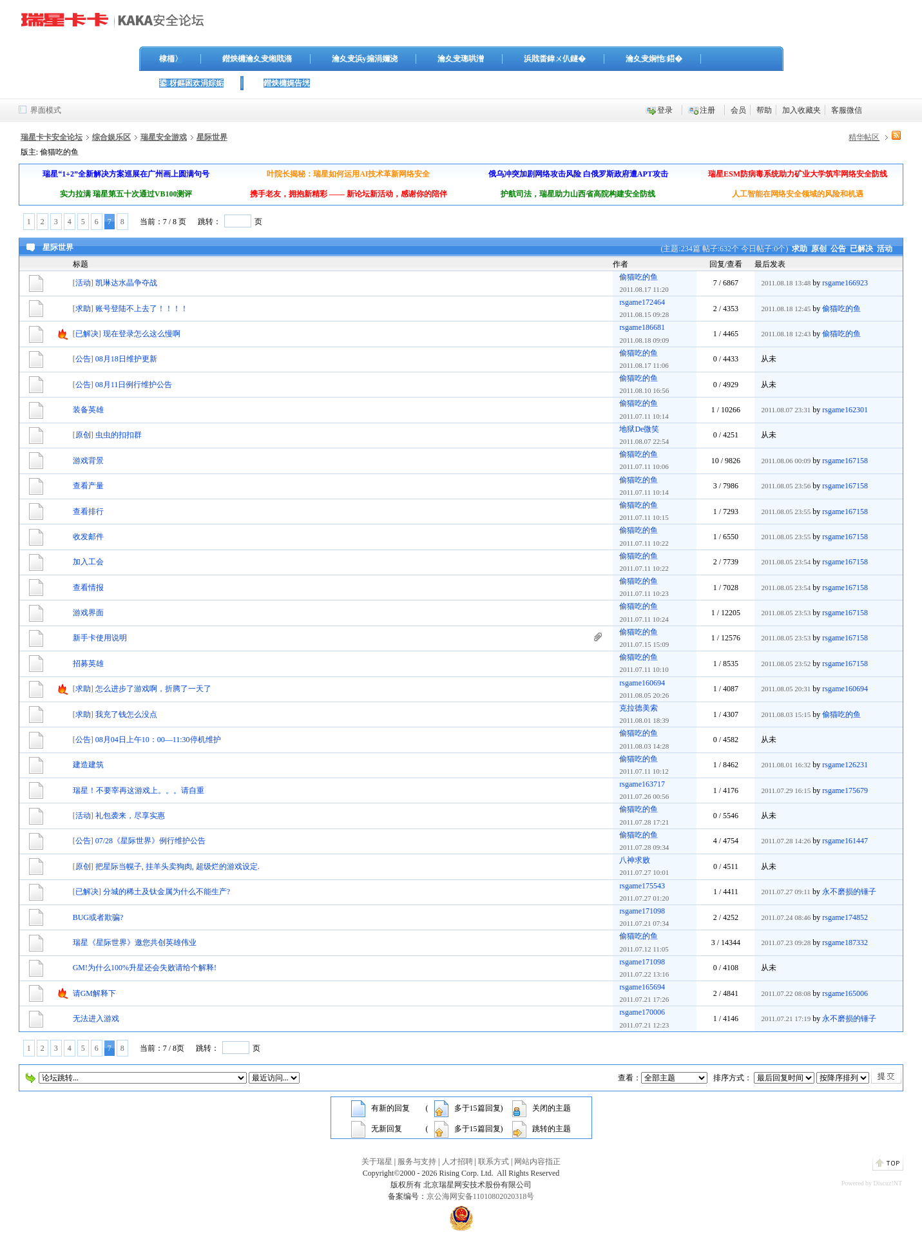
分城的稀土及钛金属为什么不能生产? (166, 891)
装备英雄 (88, 409)
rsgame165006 (845, 993)
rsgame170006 (642, 1012)
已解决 (861, 248)
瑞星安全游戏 (163, 137)
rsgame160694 (642, 682)
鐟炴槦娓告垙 (287, 83)
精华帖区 (864, 137)
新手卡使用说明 (100, 637)
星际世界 (212, 137)
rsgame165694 (642, 986)
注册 (707, 110)
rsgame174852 (845, 917)
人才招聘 (457, 1161)
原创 (819, 248)
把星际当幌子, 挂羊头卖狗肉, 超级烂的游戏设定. (177, 866)
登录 (665, 110)
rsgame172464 (642, 302)
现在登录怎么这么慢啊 (141, 333)
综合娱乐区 (111, 137)
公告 (838, 248)
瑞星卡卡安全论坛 (51, 137)
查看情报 (88, 587)
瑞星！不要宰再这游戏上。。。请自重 (138, 790)
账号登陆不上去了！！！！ (141, 308)
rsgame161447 (845, 840)
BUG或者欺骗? (98, 917)
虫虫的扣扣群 (118, 434)
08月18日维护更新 (126, 358)
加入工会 (88, 561)
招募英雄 (88, 663)
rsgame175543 (642, 885)
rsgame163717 (642, 784)
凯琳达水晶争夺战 (126, 282)
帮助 (764, 110)
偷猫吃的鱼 (638, 277)
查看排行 (88, 511)
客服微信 (846, 110)
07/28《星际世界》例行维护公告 (150, 840)
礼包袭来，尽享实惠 (130, 815)
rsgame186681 (642, 327)
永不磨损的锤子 (849, 891)
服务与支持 (417, 1161)
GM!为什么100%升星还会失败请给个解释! (144, 967)
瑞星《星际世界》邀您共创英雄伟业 (135, 942)
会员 (738, 110)
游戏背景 (88, 460)
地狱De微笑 (639, 429)
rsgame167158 (845, 460)
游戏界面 (88, 612)
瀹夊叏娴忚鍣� (654, 58)
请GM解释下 (94, 993)
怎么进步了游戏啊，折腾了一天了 (153, 688)
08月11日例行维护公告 (134, 384)
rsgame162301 (845, 409)
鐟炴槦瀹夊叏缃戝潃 (257, 58)
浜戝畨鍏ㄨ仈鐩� (555, 58)
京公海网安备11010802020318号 (481, 1196)
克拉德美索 (638, 708)
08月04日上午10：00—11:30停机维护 (158, 739)
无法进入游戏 (96, 1018)
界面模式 (45, 110)
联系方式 (493, 1161)
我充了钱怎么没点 (126, 714)
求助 (799, 248)
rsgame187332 (845, 942)
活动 (884, 248)
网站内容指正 (537, 1161)
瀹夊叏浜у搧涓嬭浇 (365, 58)
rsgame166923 (845, 282)
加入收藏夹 (801, 110)
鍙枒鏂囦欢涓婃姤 (191, 83)
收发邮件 (88, 536)
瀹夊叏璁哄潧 (460, 58)
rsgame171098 (642, 910)
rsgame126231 (845, 764)
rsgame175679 (845, 790)
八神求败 (634, 860)
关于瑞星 (376, 1161)
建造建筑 (88, 764)
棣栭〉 (170, 58)
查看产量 (88, 485)
